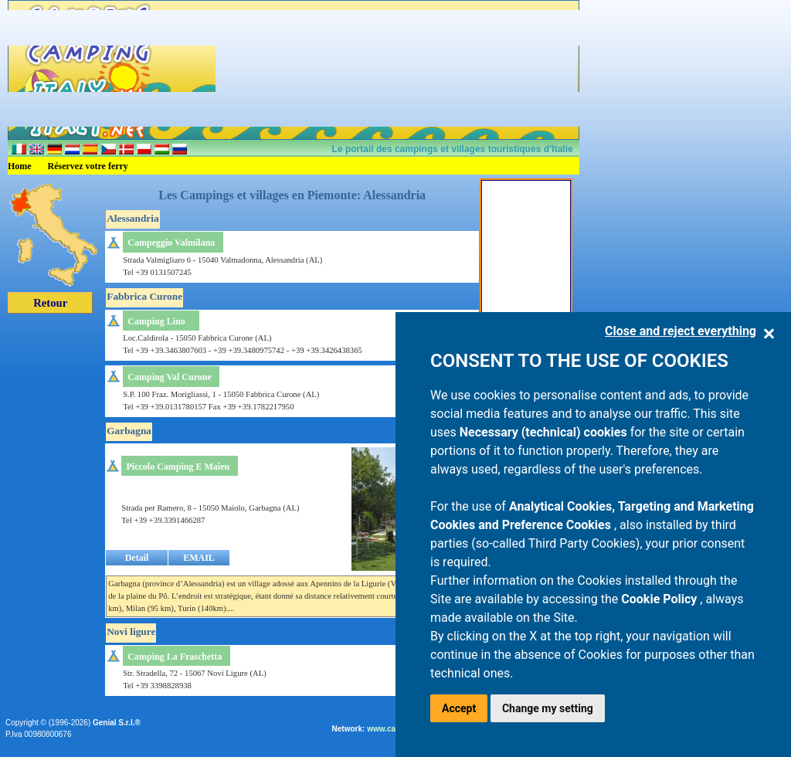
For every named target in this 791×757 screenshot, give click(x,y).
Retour (50, 303)
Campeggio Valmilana (171, 242)
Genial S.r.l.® (117, 722)
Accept (459, 708)
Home (20, 166)
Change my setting (547, 708)
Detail (137, 557)
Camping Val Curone (169, 377)
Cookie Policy (660, 599)
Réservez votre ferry (88, 166)
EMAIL (199, 557)
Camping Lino (156, 321)
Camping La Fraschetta (174, 656)
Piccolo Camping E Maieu (178, 466)
